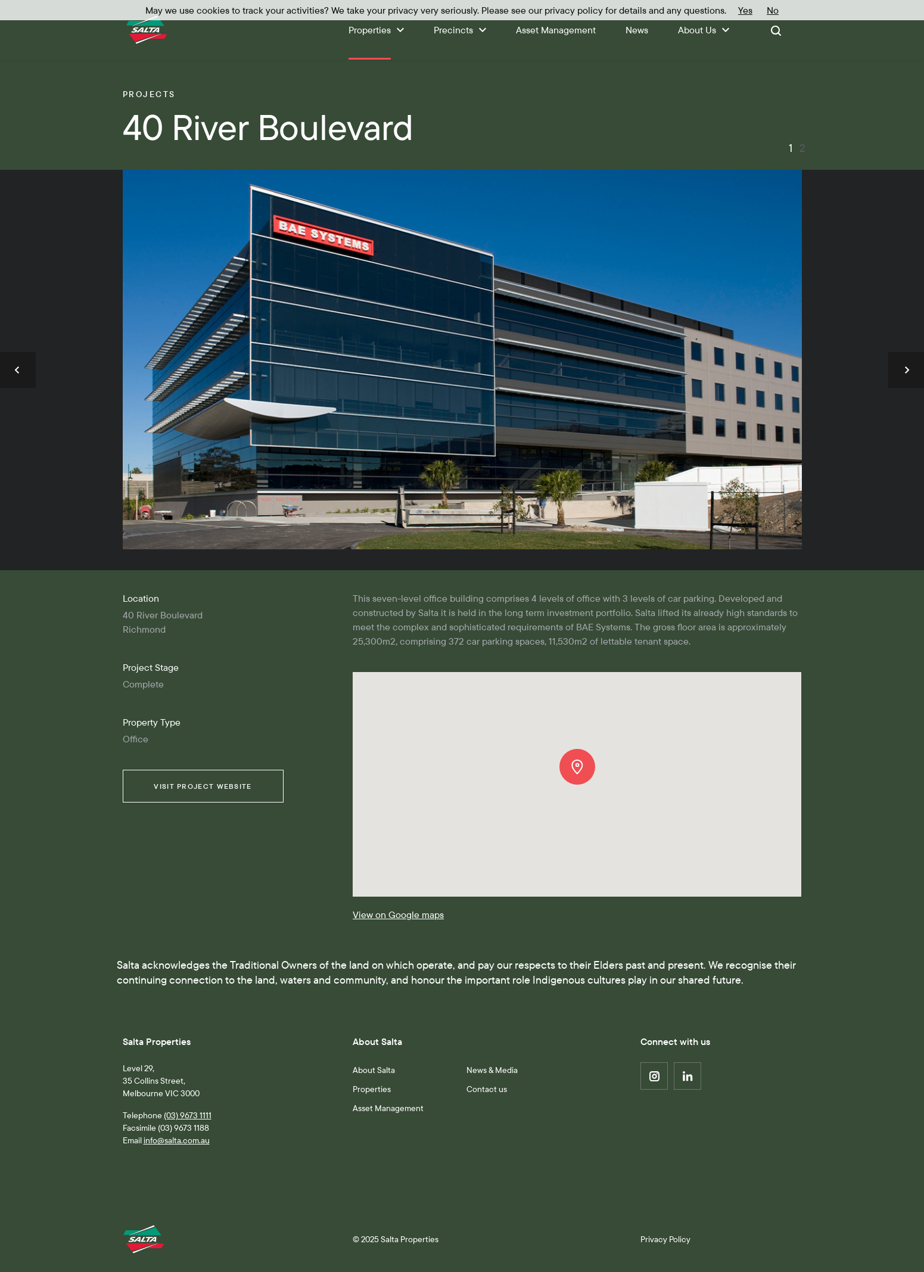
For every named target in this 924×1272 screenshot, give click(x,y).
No (773, 10)
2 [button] (801, 148)
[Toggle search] (776, 30)
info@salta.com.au (177, 1140)
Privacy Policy (665, 1239)
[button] (18, 370)
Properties (372, 1089)
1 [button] (790, 148)
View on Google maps (398, 914)
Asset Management (388, 1108)
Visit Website (202, 786)
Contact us (486, 1089)
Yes (745, 10)
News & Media (492, 1070)
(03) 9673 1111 (187, 1115)
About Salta (374, 1070)
